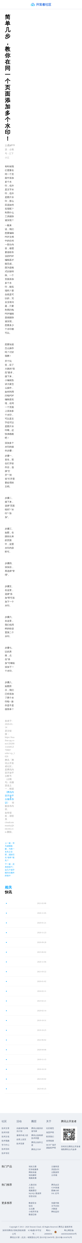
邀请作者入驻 (22, 1135)
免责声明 (50, 1132)
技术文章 (5, 1128)
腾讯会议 (55, 1185)
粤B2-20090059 (48, 1232)
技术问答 (5, 1132)
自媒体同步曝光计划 (22, 1129)
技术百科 (5, 1149)
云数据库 (55, 1172)
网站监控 (55, 1212)
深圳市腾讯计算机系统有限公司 (14, 1232)
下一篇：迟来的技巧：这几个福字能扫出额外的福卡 (10, 870)
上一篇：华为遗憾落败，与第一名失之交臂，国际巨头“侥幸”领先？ (10, 852)
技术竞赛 (20, 1144)
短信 (31, 1206)
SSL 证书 (55, 1193)
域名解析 (32, 1175)
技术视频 (5, 1141)
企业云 (32, 1188)
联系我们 (50, 1136)
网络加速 (32, 1172)
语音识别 (32, 1196)
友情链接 (50, 1141)
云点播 (32, 1209)
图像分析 (55, 1190)
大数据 (54, 1209)
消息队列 (55, 1169)
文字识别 (55, 1206)
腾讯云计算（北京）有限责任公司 (24, 1237)
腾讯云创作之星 (37, 1143)
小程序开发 (33, 1212)
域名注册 (32, 1166)
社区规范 (50, 1128)
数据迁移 (32, 1214)
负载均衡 (55, 1203)
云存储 (54, 1175)
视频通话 (32, 1190)
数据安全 (32, 1203)
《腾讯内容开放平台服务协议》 (9, 797)
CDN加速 (55, 1188)
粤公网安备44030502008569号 (69, 1232)
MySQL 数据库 (35, 1193)
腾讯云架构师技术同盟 (37, 1136)
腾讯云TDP (36, 1149)
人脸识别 (32, 1185)
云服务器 (55, 1166)
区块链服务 (33, 1169)
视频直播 (32, 1178)
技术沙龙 (5, 1136)
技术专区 (5, 1153)
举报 (11, 145)
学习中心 (5, 1145)
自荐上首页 (21, 1139)
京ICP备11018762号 (64, 1237)
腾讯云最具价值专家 (37, 1129)
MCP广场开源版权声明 (51, 1146)
